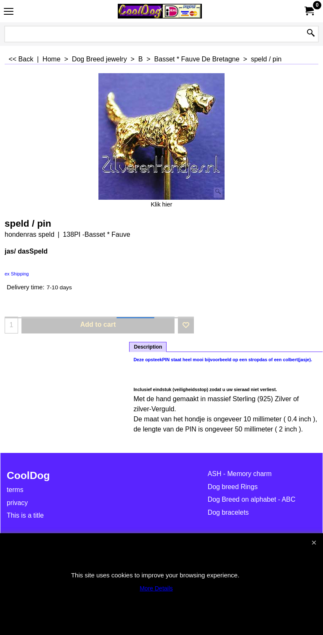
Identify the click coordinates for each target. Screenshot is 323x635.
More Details (156, 588)
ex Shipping (17, 273)
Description (148, 347)
